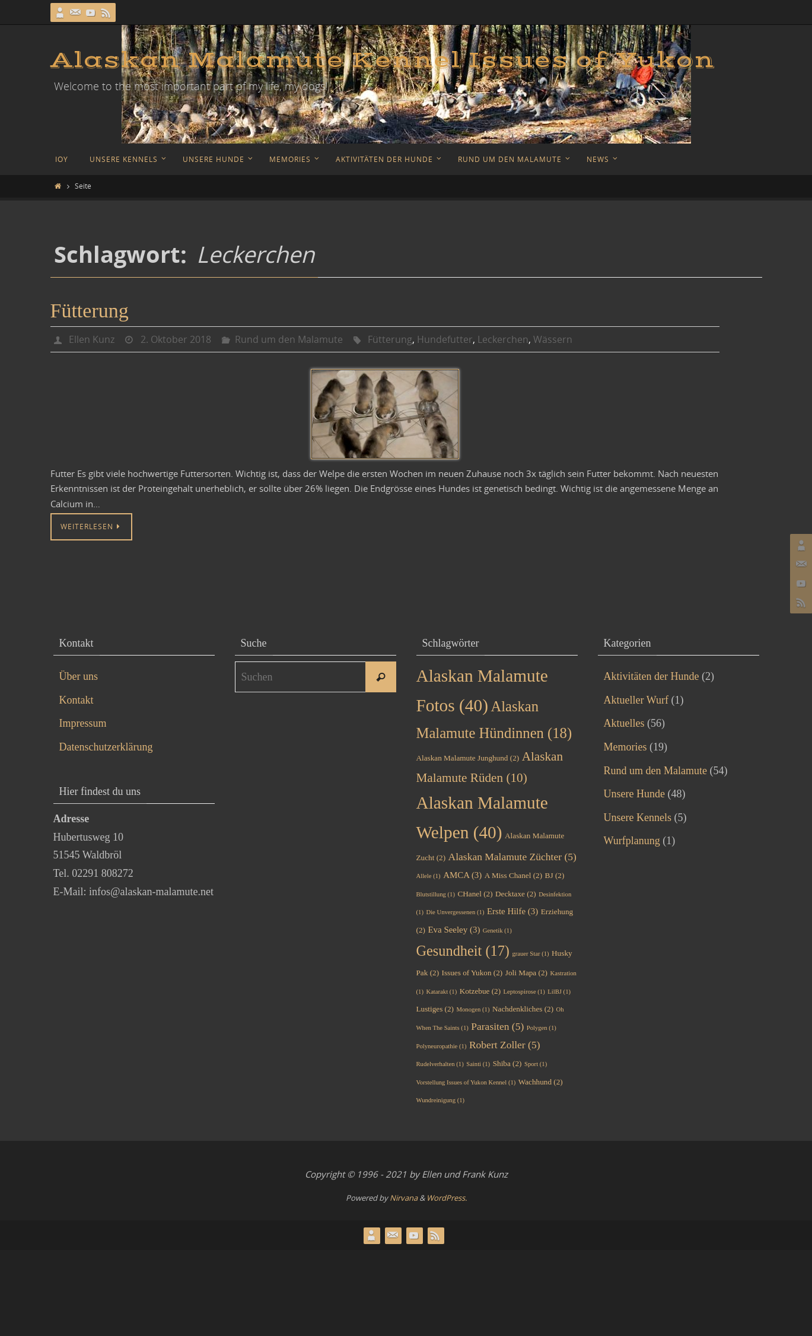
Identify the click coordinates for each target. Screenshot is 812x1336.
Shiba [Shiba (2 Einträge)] (507, 1063)
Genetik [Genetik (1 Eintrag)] (497, 930)
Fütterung (89, 311)
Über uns (78, 676)
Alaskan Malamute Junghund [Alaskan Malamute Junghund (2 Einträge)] (468, 757)
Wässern (552, 339)
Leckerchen (502, 339)
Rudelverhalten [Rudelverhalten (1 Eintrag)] (440, 1064)
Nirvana (404, 1197)
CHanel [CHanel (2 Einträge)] (474, 893)
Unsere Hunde (634, 794)
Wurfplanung (632, 841)
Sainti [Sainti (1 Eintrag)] (478, 1064)
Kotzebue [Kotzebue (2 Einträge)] (480, 991)
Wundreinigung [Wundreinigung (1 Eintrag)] (440, 1100)
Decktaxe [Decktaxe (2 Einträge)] (515, 893)
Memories (625, 747)
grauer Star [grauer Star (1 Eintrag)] (530, 953)
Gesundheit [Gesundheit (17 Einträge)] (463, 951)
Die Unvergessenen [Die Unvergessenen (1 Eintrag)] (455, 912)
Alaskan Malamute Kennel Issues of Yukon (382, 60)
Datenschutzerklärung (106, 747)
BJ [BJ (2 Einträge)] (555, 875)
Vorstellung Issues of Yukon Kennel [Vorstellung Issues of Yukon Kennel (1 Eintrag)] (466, 1082)
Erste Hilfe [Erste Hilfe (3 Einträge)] (512, 911)
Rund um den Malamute (289, 339)
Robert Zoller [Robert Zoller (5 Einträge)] (504, 1045)
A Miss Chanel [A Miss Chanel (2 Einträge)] (513, 875)
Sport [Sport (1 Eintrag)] (535, 1064)
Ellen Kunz (91, 339)
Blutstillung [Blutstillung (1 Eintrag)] (435, 894)
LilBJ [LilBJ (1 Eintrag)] (559, 991)
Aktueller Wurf (636, 700)
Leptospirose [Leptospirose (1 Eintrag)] (524, 991)
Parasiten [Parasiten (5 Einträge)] (497, 1026)
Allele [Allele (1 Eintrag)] (428, 876)
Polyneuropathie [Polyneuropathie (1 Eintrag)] (441, 1046)
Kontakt (76, 700)
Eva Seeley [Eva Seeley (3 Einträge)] (454, 929)
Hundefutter (445, 339)
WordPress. (446, 1197)
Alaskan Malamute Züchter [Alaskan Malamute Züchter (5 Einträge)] (512, 857)
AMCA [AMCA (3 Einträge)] (462, 875)
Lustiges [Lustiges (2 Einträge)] (435, 1008)
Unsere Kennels (637, 817)
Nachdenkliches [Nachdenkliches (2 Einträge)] (522, 1008)
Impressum (83, 723)
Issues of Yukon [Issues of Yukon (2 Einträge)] (472, 972)
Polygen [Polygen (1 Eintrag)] (541, 1028)
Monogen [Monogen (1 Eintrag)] (473, 1009)
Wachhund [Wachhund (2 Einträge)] (540, 1081)
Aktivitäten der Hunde (651, 676)
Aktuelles (624, 723)
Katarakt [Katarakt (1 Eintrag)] (441, 991)
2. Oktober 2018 (176, 339)
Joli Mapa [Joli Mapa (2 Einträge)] (526, 972)
